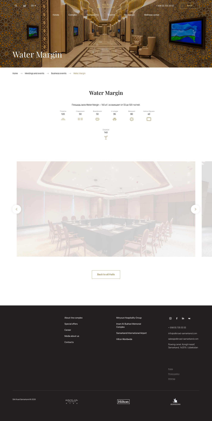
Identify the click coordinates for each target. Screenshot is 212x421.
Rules (170, 369)
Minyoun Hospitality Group (129, 317)
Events (111, 14)
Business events (58, 73)
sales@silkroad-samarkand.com (183, 338)
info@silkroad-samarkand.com (182, 333)
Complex (72, 14)
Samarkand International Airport (131, 333)
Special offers (71, 323)
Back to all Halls (106, 274)
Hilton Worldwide (124, 339)
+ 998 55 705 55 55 (165, 5)
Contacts (69, 342)
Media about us (71, 336)
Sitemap (171, 379)
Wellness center (151, 14)
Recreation (129, 14)
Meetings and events (34, 73)
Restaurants (92, 14)
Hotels (56, 14)
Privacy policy (173, 374)
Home (15, 73)
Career (67, 330)
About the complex (73, 317)
